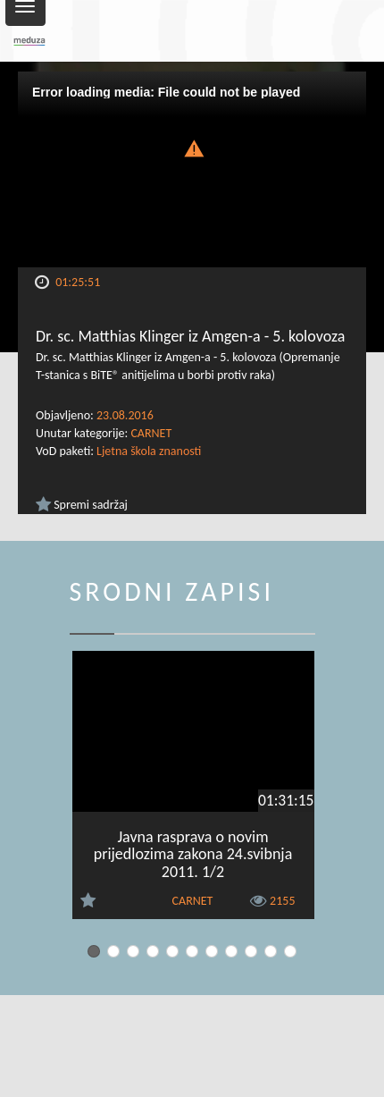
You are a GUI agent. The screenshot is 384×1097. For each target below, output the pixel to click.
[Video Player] (192, 169)
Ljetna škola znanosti (148, 451)
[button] (192, 147)
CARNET (150, 433)
